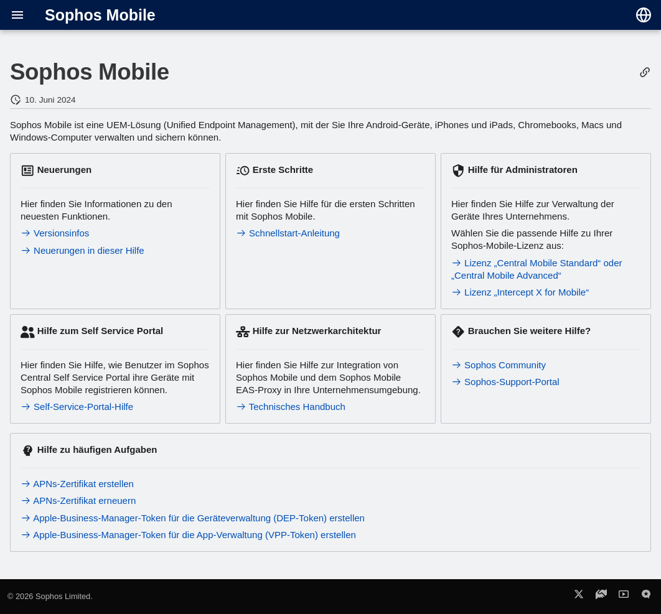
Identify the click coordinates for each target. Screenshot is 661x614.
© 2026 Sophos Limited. (50, 596)
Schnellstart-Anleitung (288, 233)
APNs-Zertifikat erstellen (77, 483)
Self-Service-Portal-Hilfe (77, 406)
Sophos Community (498, 365)
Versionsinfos (55, 233)
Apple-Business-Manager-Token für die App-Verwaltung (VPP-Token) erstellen (188, 534)
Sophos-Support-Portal (505, 381)
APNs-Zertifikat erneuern (78, 500)
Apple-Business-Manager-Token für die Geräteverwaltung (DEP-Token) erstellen (193, 518)
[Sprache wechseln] (643, 14)
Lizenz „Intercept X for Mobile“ (520, 292)
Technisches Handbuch (290, 406)
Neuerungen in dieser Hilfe (82, 250)
